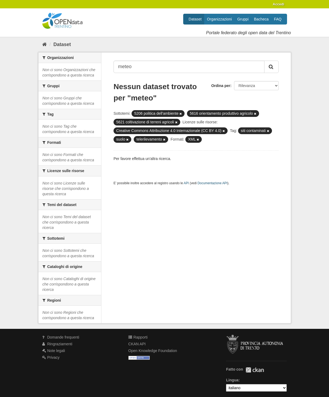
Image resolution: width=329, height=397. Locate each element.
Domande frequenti (60, 337)
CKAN (255, 370)
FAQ (277, 19)
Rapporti (138, 337)
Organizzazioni (219, 19)
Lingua (232, 380)
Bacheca (261, 19)
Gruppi (243, 19)
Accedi (278, 4)
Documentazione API (212, 183)
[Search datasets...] (189, 67)
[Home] (44, 44)
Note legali (53, 351)
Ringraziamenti (57, 344)
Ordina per (220, 85)
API (186, 183)
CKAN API (137, 344)
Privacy (51, 357)
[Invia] (271, 67)
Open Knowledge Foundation (152, 351)
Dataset (195, 19)
